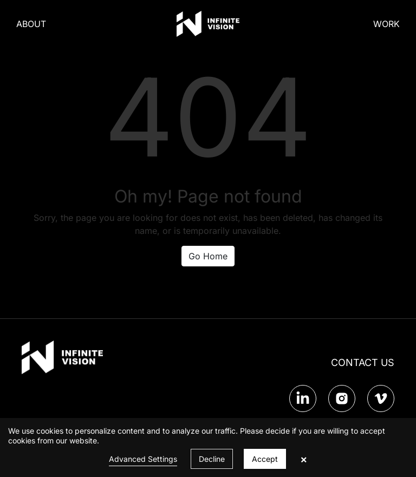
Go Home (207, 256)
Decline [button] (212, 458)
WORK (386, 23)
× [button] (303, 459)
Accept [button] (265, 458)
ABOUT (31, 23)
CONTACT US (362, 362)
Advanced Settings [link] (143, 458)
